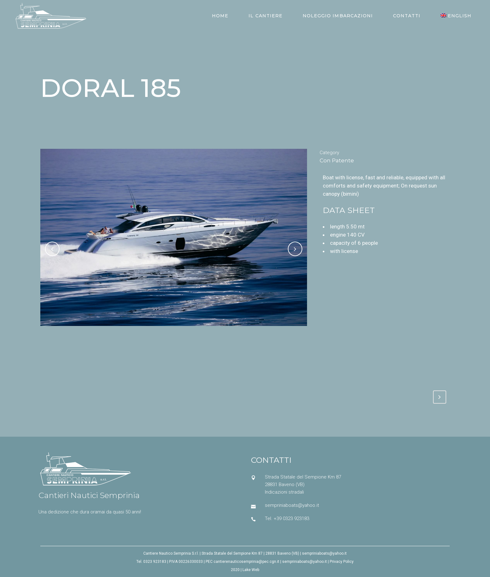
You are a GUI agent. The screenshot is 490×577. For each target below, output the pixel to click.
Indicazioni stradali (284, 492)
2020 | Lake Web (245, 570)
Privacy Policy (342, 561)
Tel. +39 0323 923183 (287, 518)
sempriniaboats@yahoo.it (292, 505)
